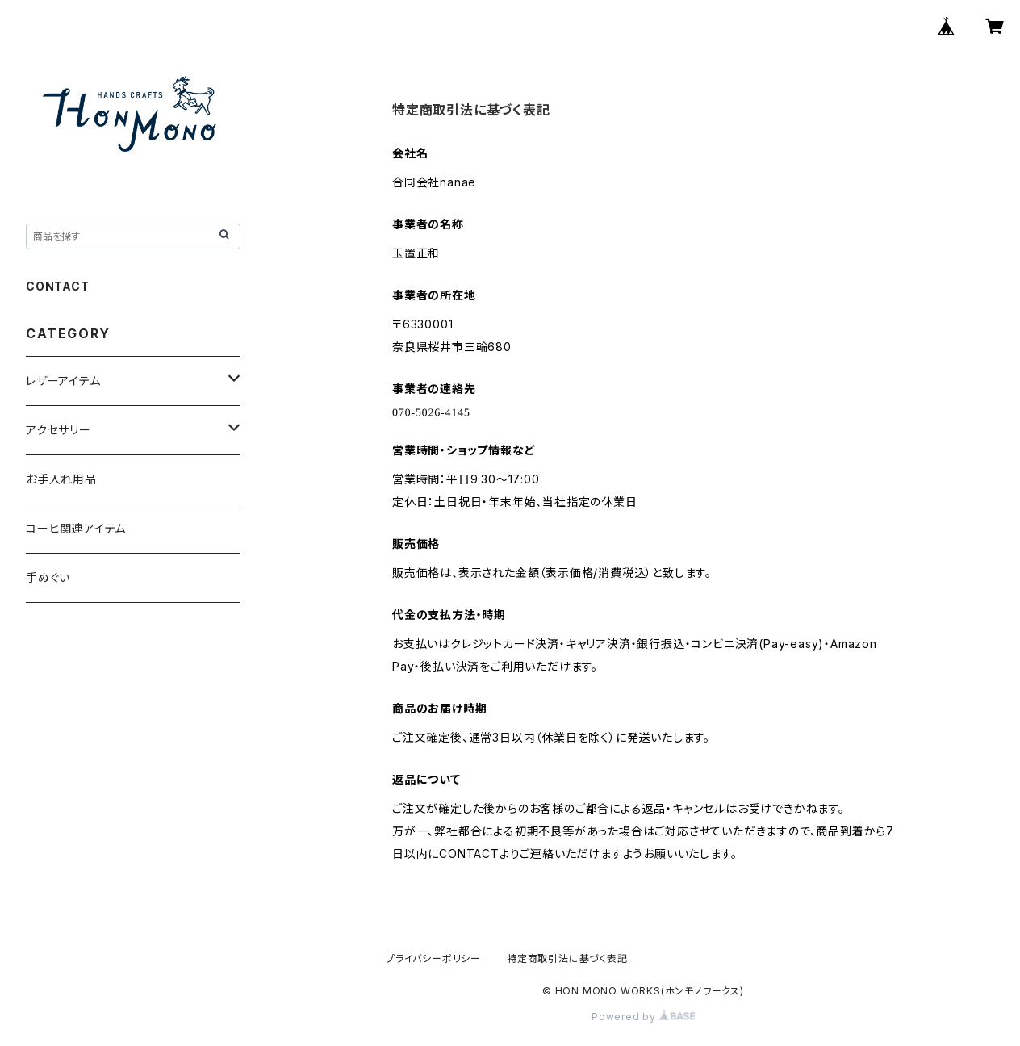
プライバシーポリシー (433, 958)
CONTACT (58, 286)
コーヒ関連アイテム (76, 528)
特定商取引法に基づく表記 (567, 958)
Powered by (643, 1016)
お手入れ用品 (61, 479)
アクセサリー (58, 430)
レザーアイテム (63, 380)
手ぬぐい (48, 577)
